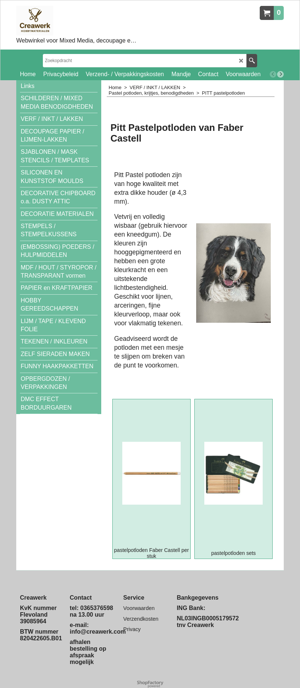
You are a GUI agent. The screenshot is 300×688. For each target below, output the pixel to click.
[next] (280, 74)
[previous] (273, 74)
